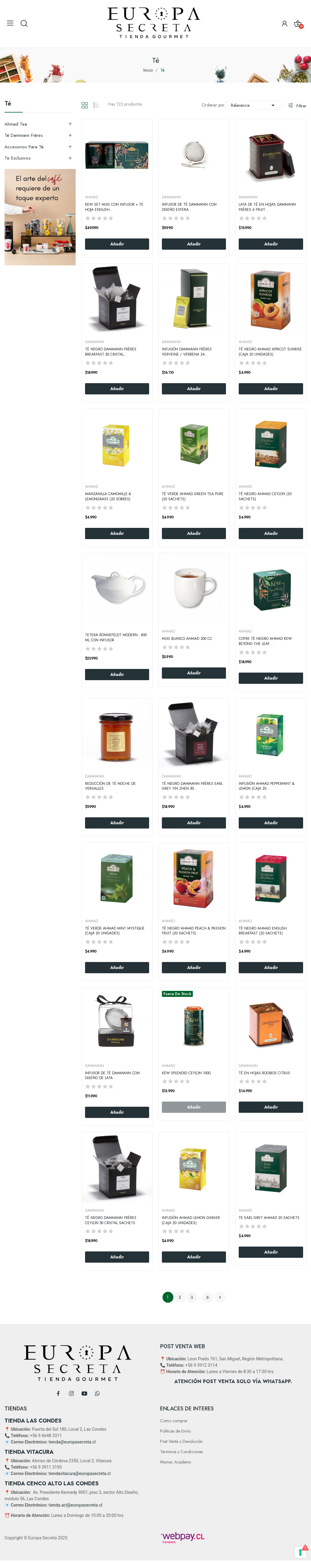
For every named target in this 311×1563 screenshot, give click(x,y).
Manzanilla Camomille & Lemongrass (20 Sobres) (108, 496)
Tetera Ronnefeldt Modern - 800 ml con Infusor (116, 638)
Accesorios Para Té (24, 146)
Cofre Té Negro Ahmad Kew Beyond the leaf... (265, 641)
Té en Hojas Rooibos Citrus (264, 1073)
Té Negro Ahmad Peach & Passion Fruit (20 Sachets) (194, 931)
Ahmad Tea (16, 124)
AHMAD (91, 197)
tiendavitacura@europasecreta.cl (80, 1473)
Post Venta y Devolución (181, 1441)
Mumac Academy (175, 1462)
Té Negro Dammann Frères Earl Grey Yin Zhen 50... (192, 786)
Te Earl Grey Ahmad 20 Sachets (269, 1217)
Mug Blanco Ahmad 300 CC (187, 638)
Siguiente (220, 1297)
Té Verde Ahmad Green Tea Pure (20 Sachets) (193, 496)
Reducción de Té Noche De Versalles (110, 786)
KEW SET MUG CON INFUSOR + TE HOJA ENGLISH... (114, 207)
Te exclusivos (18, 158)
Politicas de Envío (175, 1431)
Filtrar (300, 106)
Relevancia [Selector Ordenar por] (254, 105)
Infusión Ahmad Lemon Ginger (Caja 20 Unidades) (191, 1220)
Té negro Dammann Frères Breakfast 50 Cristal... (110, 352)
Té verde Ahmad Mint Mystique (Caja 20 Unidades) (115, 931)
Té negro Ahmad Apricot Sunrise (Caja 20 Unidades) (270, 352)
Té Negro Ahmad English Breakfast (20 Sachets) (263, 931)
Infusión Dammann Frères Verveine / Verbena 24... (187, 352)
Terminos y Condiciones (181, 1452)
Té (8, 104)
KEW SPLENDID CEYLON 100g (186, 1073)
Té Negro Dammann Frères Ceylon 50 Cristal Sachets (110, 1220)
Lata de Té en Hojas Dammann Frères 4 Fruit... (267, 207)
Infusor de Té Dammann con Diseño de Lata (112, 1076)
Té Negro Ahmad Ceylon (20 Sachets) (265, 496)
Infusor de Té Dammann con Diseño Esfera (189, 207)
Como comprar (174, 1421)
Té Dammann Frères (24, 135)
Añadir (117, 244)
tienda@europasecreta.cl (72, 1442)
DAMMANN (171, 197)
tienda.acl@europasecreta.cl (75, 1505)
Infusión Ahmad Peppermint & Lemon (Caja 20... (267, 786)
